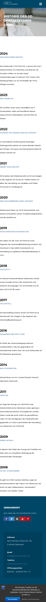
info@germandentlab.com (18, 556)
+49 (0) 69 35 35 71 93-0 (17, 564)
